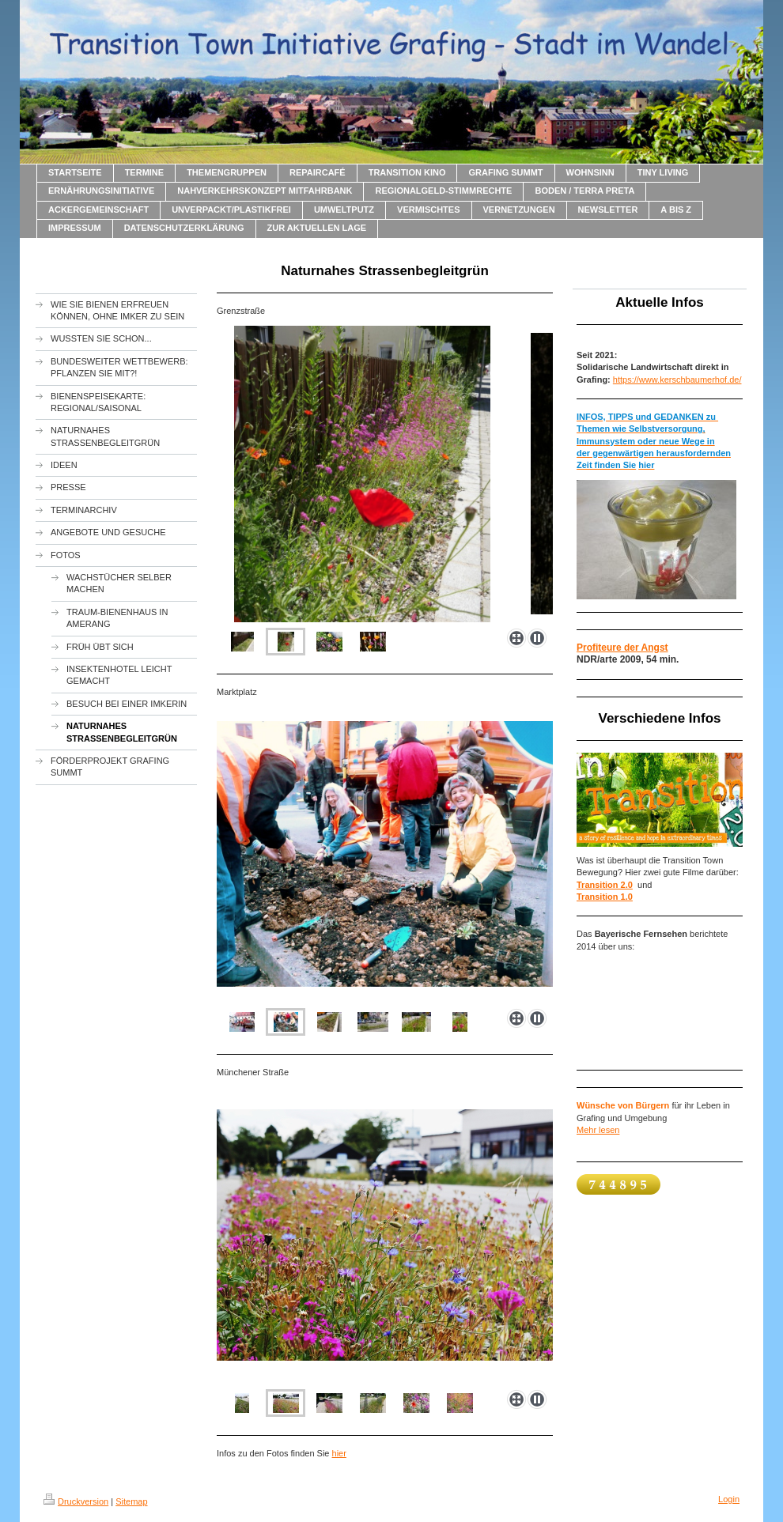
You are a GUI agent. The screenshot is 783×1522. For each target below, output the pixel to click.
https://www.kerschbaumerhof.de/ (677, 379)
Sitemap (131, 1501)
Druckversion (76, 1501)
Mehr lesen (598, 1130)
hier (339, 1453)
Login (729, 1499)
